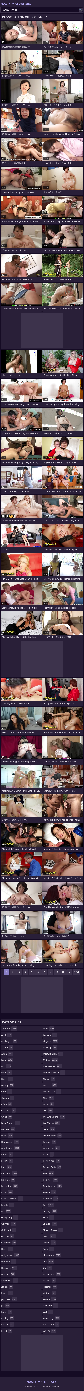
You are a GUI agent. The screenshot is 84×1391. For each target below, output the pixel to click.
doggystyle (10, 1142)
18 (69, 972)
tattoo (49, 1242)
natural (50, 1085)
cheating (8, 1110)
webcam (50, 1305)
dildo (7, 1135)
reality (49, 1192)
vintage (49, 1293)
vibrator (50, 1287)
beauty (7, 1085)
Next (76, 972)
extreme (8, 1180)
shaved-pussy (53, 1230)
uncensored (52, 1274)
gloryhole (8, 1242)
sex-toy (50, 1211)
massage (50, 1047)
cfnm (6, 1104)
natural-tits (52, 1091)
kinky (6, 1312)
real (48, 1173)
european (9, 1173)
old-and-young (54, 1117)
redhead (50, 1198)
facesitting (9, 1186)
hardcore (9, 1268)
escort (7, 1161)
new (48, 1098)
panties (49, 1142)
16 (57, 972)
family (7, 1205)
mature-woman (54, 1072)
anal (6, 1035)
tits (48, 1261)
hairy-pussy (10, 1255)
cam (6, 1091)
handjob (8, 1261)
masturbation (53, 1054)
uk (47, 1268)
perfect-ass (51, 1161)
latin (48, 1028)
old (48, 1110)
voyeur (49, 1299)
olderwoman (52, 1135)
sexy (48, 1217)
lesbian (50, 1035)
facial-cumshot (12, 1198)
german (8, 1224)
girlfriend (8, 1230)
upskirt (49, 1280)
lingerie (50, 1041)
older (49, 1129)
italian (7, 1287)
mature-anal (52, 1066)
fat (6, 1211)
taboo (49, 1236)
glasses (7, 1236)
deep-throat (10, 1123)
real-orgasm (53, 1186)
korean (7, 1324)
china (6, 1117)
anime (7, 1047)
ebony (7, 1154)
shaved (50, 1224)
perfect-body (52, 1167)
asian (7, 1054)
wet (48, 1312)
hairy (7, 1249)
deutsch (8, 1129)
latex (6, 1331)
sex (48, 1205)
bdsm (7, 1079)
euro (6, 1167)
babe (7, 1060)
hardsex (8, 1274)
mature (50, 1060)
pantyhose (51, 1148)
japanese (9, 1299)
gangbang (9, 1217)
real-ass (50, 1180)
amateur (9, 1028)
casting (7, 1098)
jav (5, 1305)
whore (49, 1331)
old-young (51, 1123)
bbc (6, 1066)
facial (7, 1192)
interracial (9, 1280)
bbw (6, 1072)
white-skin (51, 1324)
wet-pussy (51, 1318)
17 (63, 972)
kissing (7, 1318)
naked (49, 1079)
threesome (52, 1255)
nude (48, 1104)
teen (48, 1249)
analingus (9, 1041)
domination (10, 1148)
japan (7, 1293)
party (48, 1154)
